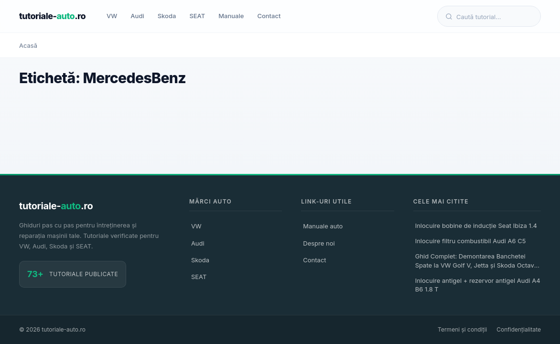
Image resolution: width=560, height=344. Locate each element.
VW (112, 16)
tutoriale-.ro (52, 16)
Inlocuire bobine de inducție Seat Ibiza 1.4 (476, 225)
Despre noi (318, 243)
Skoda (167, 16)
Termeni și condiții (462, 329)
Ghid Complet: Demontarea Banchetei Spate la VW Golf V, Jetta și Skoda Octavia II (477, 261)
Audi (137, 16)
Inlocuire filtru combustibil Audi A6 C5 (470, 241)
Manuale (231, 16)
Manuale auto (323, 226)
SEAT (197, 16)
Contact (268, 16)
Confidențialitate (518, 329)
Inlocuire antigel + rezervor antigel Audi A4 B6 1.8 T (477, 285)
